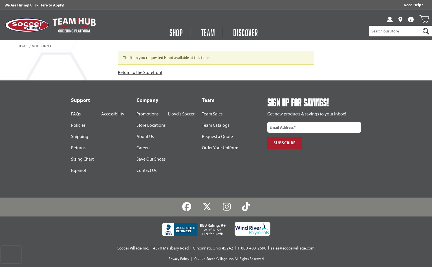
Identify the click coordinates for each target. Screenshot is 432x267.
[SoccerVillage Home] (26, 25)
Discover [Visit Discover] (245, 32)
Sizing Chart (82, 159)
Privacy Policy (179, 259)
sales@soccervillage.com (293, 248)
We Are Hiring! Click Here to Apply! (34, 5)
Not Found (41, 46)
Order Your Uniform (220, 147)
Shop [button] (176, 32)
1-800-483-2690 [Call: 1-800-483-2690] (251, 248)
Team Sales (212, 114)
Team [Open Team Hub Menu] (208, 32)
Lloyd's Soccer (181, 114)
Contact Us (146, 170)
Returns (78, 147)
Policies (78, 125)
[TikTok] (246, 207)
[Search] (426, 31)
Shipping (79, 136)
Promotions (147, 114)
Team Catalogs (215, 125)
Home (22, 46)
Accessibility (112, 114)
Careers (143, 147)
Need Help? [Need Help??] (413, 5)
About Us (145, 136)
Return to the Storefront (140, 72)
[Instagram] (227, 207)
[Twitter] (207, 207)
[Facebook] (186, 207)
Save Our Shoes (151, 159)
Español (78, 170)
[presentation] (11, 254)
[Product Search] (395, 31)
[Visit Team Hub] (74, 25)
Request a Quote (217, 136)
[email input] (314, 127)
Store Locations (151, 125)
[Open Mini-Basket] (424, 19)
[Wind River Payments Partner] (252, 229)
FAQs (76, 114)
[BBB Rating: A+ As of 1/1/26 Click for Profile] (194, 229)
